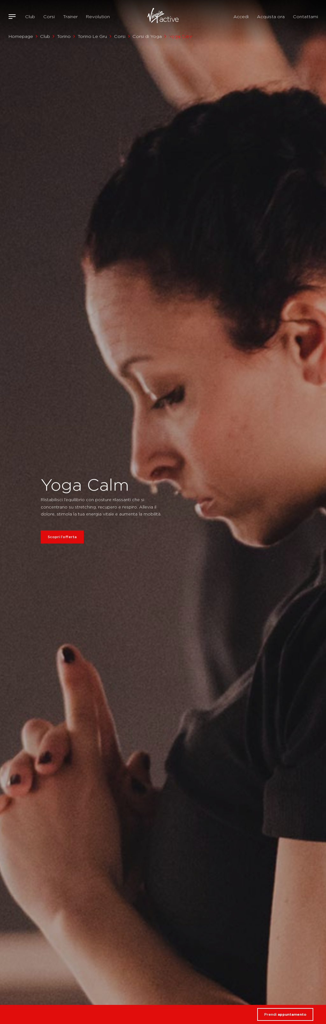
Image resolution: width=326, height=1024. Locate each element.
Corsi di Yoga (147, 36)
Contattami (305, 16)
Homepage (21, 36)
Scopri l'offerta (62, 537)
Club (30, 16)
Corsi (49, 16)
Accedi (241, 16)
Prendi (285, 1014)
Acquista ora (271, 16)
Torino (64, 36)
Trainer (70, 16)
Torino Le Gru (92, 36)
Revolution (98, 16)
